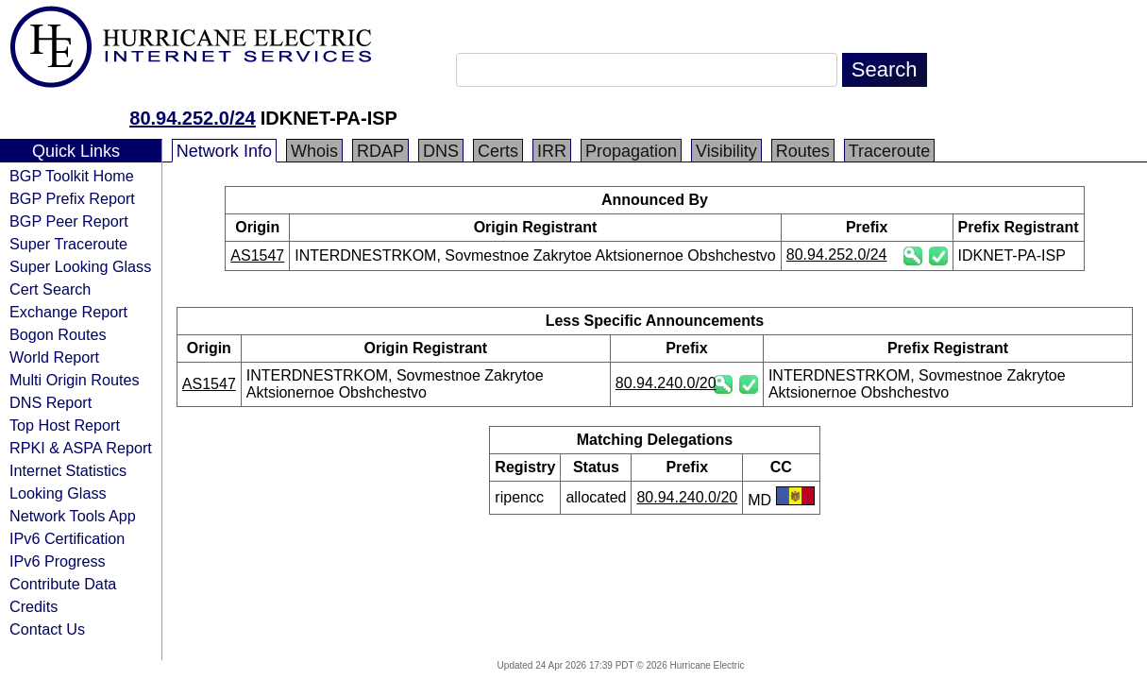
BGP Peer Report (68, 221)
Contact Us (47, 629)
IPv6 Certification (67, 538)
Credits (33, 606)
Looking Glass (58, 493)
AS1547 (257, 255)
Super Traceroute (68, 243)
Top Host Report (64, 425)
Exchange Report (68, 311)
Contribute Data (62, 583)
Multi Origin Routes (74, 379)
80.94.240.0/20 (666, 383)
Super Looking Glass (80, 266)
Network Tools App (72, 515)
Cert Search (50, 289)
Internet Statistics (68, 470)
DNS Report (50, 402)
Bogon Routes (58, 334)
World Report (54, 357)
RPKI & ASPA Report (80, 447)
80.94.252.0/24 (192, 118)
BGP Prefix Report (72, 198)
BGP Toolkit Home (71, 175)
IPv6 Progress (57, 561)
